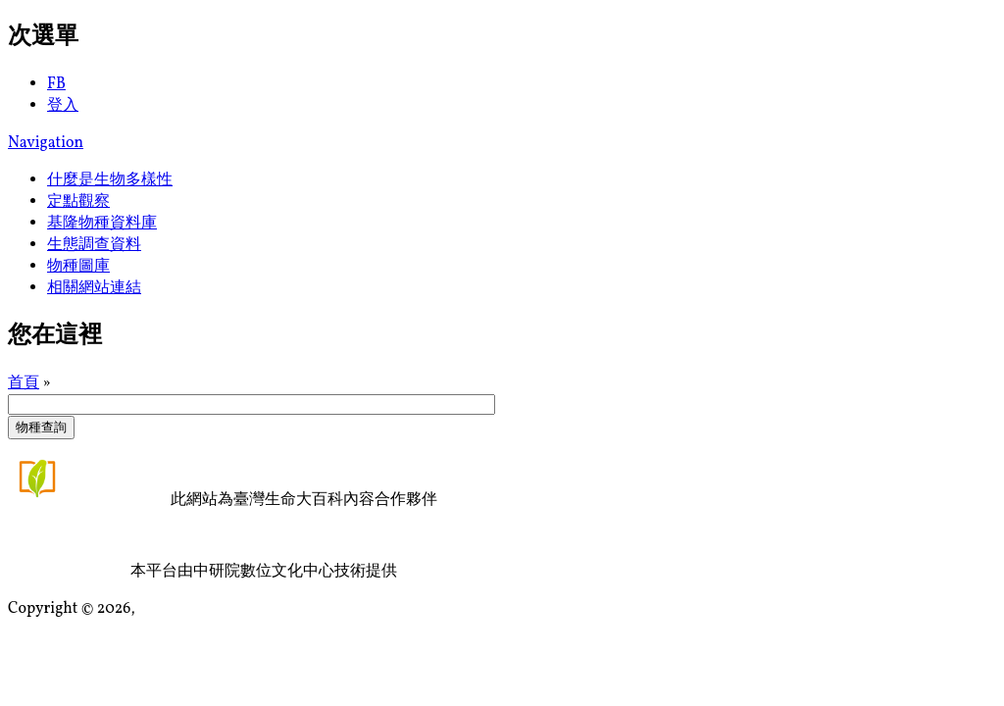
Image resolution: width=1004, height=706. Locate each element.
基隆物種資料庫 (102, 223)
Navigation (45, 143)
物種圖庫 (78, 266)
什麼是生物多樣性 (110, 180)
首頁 (23, 383)
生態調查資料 (94, 245)
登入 (62, 106)
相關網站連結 (94, 288)
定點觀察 (78, 202)
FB (56, 84)
